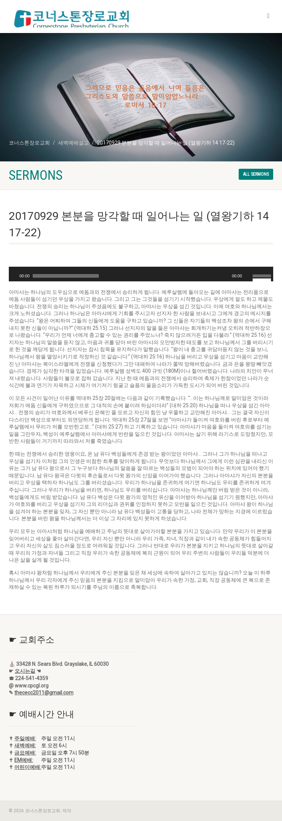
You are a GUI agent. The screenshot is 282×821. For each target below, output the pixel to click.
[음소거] (248, 276)
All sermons (256, 174)
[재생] (14, 276)
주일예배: (25, 738)
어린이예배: (27, 767)
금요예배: (25, 753)
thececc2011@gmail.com (43, 693)
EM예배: (23, 760)
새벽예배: (25, 745)
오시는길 (25, 671)
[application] (141, 274)
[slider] (66, 276)
